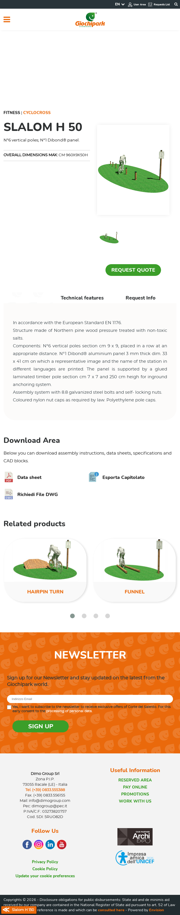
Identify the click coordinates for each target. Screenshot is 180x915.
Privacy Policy (45, 862)
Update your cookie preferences (45, 876)
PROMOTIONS (135, 794)
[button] (72, 616)
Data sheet (22, 477)
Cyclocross (37, 112)
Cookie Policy (45, 869)
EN (117, 4)
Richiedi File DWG (31, 494)
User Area (137, 4)
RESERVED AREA (135, 780)
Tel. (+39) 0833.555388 (45, 790)
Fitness (12, 112)
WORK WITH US (135, 801)
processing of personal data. (69, 711)
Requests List (159, 4)
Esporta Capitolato (117, 477)
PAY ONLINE (135, 787)
